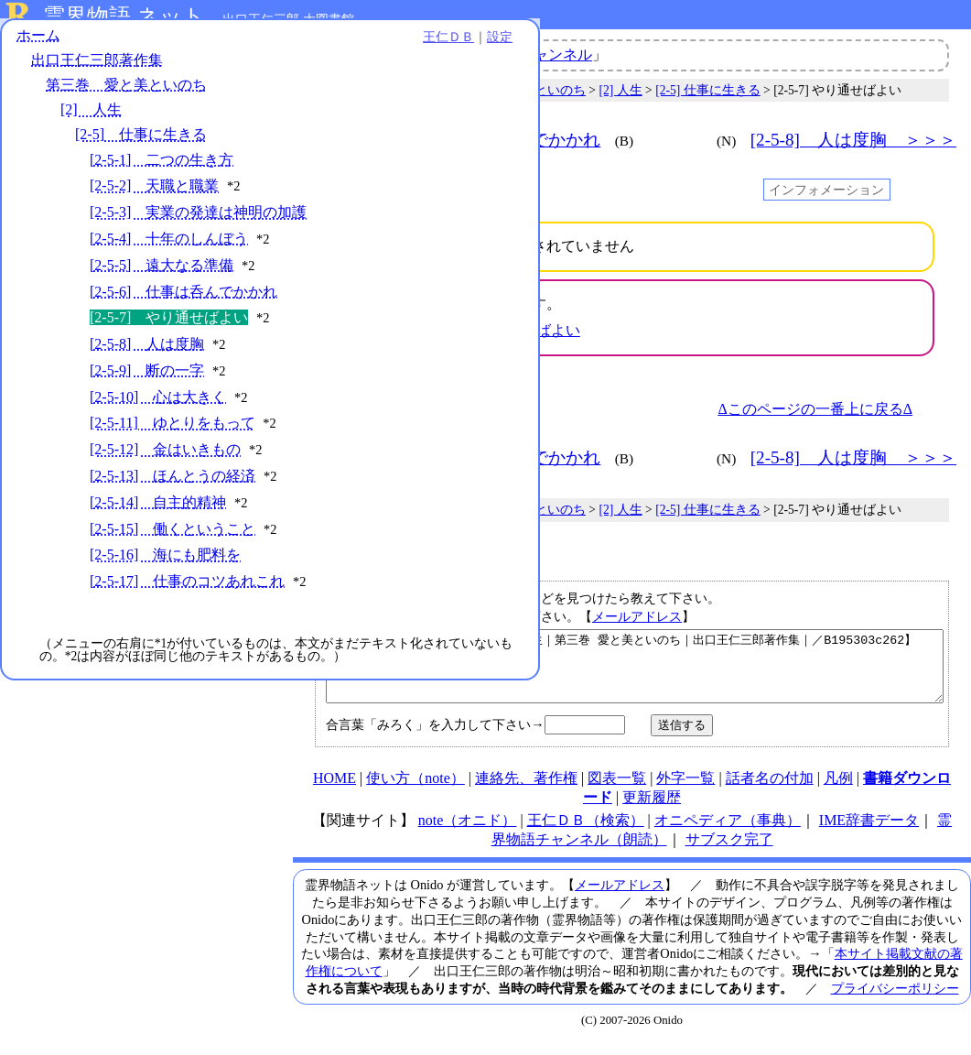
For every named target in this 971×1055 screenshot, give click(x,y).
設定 (252, 47)
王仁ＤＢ (201, 47)
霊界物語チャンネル (526, 54)
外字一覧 (685, 791)
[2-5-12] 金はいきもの (165, 498)
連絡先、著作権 (526, 791)
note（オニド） (467, 834)
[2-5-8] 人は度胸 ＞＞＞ (853, 139)
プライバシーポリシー (895, 1002)
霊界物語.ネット (124, 16)
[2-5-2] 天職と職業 (154, 196)
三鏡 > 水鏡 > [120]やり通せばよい (468, 330)
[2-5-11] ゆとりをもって (172, 472)
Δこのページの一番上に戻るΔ (814, 409)
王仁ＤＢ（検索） (585, 834)
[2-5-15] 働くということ (172, 596)
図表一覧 (617, 791)
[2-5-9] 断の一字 (147, 419)
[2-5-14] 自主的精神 (158, 570)
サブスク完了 (729, 853)
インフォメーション (826, 189)
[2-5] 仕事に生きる (141, 145)
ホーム (38, 45)
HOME (334, 791)
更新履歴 (651, 811)
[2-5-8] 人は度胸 (147, 392)
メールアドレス (637, 616)
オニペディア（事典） (727, 834)
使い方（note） (415, 791)
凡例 (838, 791)
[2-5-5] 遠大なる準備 (161, 294)
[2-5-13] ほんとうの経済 (172, 524)
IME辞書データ (869, 834)
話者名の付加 (770, 791)
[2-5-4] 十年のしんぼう (169, 268)
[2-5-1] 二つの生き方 (161, 170)
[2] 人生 (91, 120)
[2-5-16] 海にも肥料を (165, 641)
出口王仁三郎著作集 (97, 71)
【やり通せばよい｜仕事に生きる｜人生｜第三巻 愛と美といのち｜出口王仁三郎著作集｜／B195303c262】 (635, 673)
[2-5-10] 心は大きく (158, 445)
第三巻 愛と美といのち (126, 95)
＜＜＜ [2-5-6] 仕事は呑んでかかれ (453, 139)
